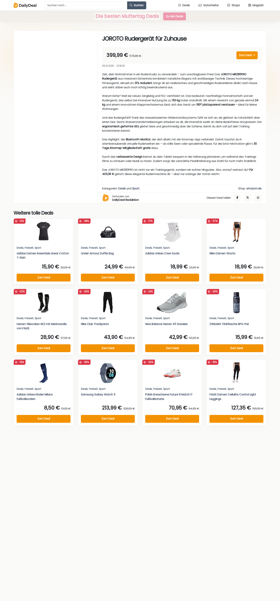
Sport (135, 188)
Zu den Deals (174, 16)
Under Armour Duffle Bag (97, 253)
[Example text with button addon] (86, 5)
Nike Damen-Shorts (222, 253)
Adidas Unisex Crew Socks (162, 253)
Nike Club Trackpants (95, 324)
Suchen (137, 5)
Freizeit (29, 248)
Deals (122, 188)
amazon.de (253, 188)
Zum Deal (247, 55)
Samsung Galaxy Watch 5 (98, 394)
